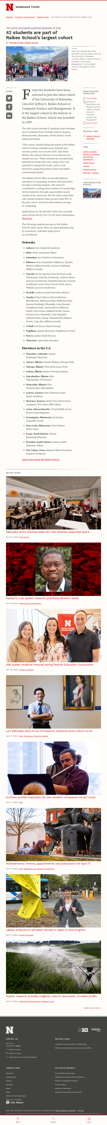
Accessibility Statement (65, 1073)
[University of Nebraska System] (96, 1030)
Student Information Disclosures (68, 1092)
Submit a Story (15, 1053)
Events (8, 1081)
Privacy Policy (60, 1085)
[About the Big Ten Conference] (83, 1030)
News (8, 1092)
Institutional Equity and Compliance (69, 1077)
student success (89, 169)
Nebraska (9, 17)
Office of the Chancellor (16, 1096)
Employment (11, 1077)
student (86, 166)
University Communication (25, 17)
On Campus (24, 537)
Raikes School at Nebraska (93, 137)
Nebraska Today (28, 7)
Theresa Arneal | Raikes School (23, 42)
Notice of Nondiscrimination (66, 1081)
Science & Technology (45, 869)
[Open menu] (18, 1120)
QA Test (80, 1110)
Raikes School (88, 163)
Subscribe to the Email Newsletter (23, 1057)
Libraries (9, 1085)
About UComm (15, 1050)
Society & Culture (27, 670)
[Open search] (53, 1120)
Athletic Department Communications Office (73, 1048)
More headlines (91, 1008)
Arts (21, 736)
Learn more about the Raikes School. (41, 459)
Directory (10, 1073)
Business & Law (30, 869)
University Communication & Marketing (70, 1044)
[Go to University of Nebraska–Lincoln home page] (9, 7)
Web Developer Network (66, 1110)
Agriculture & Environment (30, 603)
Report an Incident (14, 1101)
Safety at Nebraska (63, 1088)
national (95, 173)
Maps (8, 1088)
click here (27, 218)
